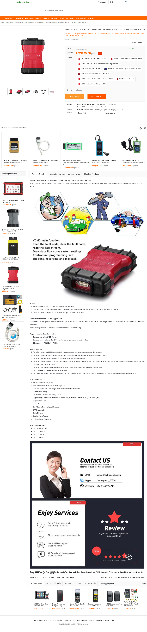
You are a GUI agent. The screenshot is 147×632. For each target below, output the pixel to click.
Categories (8, 18)
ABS (66, 398)
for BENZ (46, 18)
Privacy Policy (68, 620)
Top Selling (19, 18)
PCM (90, 183)
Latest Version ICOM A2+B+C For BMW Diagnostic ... (12, 316)
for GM (62, 18)
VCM (42, 180)
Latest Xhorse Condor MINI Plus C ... (77, 605)
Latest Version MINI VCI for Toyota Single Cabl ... (11, 345)
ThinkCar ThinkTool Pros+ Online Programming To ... (13, 201)
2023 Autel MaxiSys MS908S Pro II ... (41, 605)
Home (3, 18)
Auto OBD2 (19, 11)
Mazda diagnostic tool (87, 572)
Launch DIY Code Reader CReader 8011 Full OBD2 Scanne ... (132, 161)
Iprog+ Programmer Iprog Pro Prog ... (59, 605)
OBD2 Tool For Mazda (57, 572)
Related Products (91, 174)
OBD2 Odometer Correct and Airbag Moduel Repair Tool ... (73, 161)
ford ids (140, 572)
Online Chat (82, 113)
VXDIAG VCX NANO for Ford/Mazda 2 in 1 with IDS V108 (15, 161)
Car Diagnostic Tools (20, 23)
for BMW (38, 18)
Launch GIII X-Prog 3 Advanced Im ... (131, 605)
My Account (102, 2)
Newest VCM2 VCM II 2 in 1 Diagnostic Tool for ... (11, 288)
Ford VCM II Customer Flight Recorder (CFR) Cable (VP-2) (125, 577)
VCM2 (38, 180)
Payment (51, 620)
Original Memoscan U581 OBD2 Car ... (94, 605)
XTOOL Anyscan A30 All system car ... (114, 605)
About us (91, 620)
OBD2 (106, 183)
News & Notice (43, 620)
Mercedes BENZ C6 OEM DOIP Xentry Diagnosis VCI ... (12, 230)
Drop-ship (91, 18)
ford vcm (38, 574)
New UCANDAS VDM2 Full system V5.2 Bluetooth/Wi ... (11, 259)
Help (111, 2)
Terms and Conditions (81, 620)
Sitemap (107, 620)
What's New (29, 18)
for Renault (70, 18)
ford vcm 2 (128, 572)
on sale (114, 572)
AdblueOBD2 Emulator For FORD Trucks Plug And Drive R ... (43, 161)
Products (9, 23)
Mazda (82, 180)
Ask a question (110, 113)
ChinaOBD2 (72, 624)
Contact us (99, 620)
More (144, 583)
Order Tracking (81, 18)
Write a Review (74, 174)
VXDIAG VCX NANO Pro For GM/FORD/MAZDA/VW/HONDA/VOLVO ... (104, 162)
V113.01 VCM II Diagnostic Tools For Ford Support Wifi (55, 577)
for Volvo (54, 18)
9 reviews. (140, 42)
